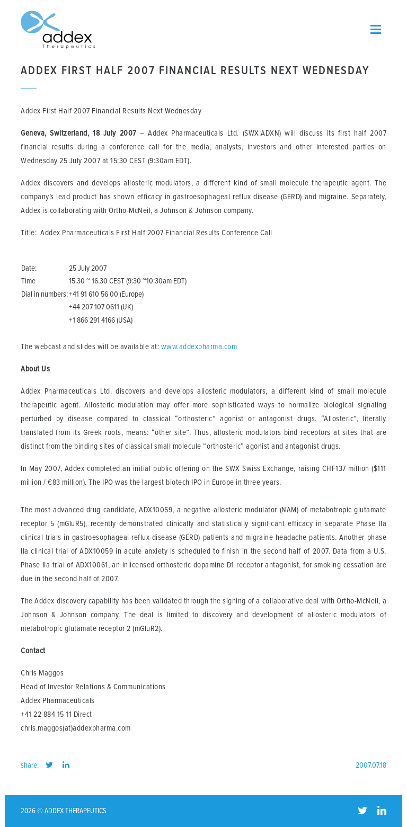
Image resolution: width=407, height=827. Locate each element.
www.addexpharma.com (199, 347)
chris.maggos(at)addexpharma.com (76, 728)
